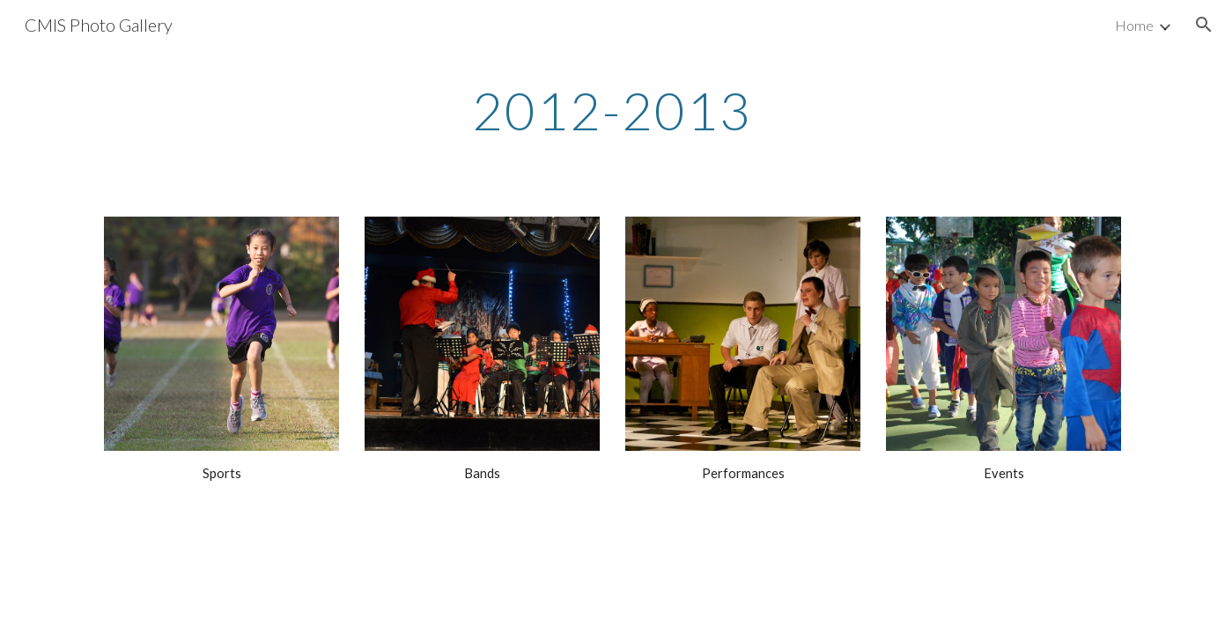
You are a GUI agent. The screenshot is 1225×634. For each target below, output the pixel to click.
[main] (613, 110)
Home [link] (1134, 25)
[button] (1204, 25)
